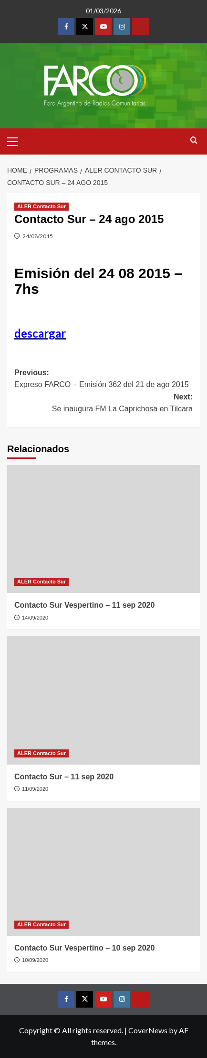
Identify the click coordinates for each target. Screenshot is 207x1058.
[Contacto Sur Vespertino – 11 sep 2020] (103, 529)
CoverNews (147, 1030)
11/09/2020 (35, 789)
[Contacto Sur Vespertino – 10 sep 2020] (103, 872)
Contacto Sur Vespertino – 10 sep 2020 (84, 948)
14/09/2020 (35, 618)
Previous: (103, 380)
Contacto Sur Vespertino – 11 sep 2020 (84, 605)
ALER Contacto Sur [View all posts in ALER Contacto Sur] (41, 206)
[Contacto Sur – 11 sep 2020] (103, 700)
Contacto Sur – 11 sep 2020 (64, 777)
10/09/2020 (35, 960)
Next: (103, 404)
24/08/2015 (37, 236)
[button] (16, 140)
